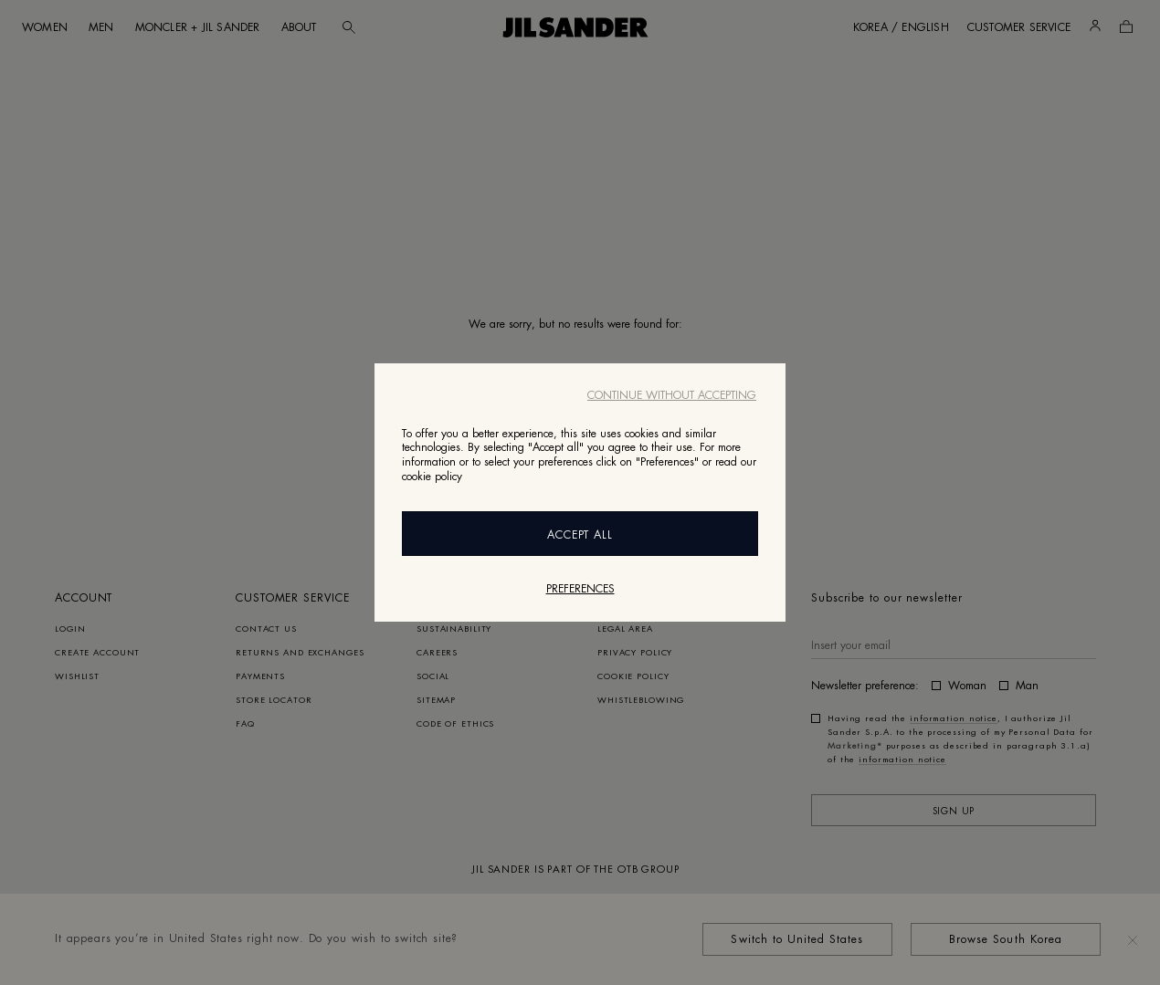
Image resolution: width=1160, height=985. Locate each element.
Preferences (580, 588)
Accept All (580, 534)
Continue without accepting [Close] (671, 395)
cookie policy (432, 476)
